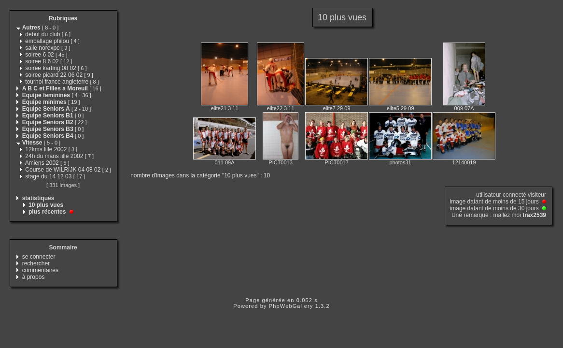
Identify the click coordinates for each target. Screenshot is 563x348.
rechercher (36, 263)
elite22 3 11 (281, 108)
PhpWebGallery (291, 306)
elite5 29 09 (400, 108)
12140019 (464, 162)
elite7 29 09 (337, 108)
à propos (33, 277)
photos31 (400, 162)
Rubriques (63, 18)
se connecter (39, 256)
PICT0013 (280, 162)
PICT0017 (336, 162)
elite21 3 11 (225, 108)
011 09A (225, 162)
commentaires (40, 270)
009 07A (464, 108)
